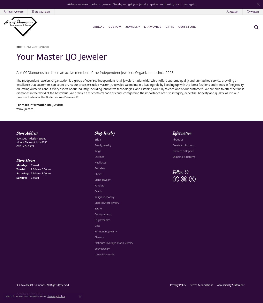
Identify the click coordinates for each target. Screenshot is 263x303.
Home (19, 46)
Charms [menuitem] (99, 237)
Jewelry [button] (133, 27)
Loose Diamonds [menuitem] (104, 254)
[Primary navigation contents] (145, 27)
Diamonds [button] (152, 27)
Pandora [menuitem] (99, 185)
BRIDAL (98, 27)
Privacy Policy (178, 285)
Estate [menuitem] (98, 208)
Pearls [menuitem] (98, 191)
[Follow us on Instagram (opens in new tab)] (184, 179)
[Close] (258, 4)
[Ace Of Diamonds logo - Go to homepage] (20, 27)
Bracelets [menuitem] (100, 168)
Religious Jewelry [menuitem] (104, 197)
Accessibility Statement (231, 285)
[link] (14, 12)
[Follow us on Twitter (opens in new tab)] (192, 179)
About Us (178, 139)
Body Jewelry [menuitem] (102, 248)
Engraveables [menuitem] (102, 220)
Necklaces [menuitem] (100, 162)
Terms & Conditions (201, 285)
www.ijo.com (24, 109)
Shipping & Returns (184, 157)
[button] (232, 12)
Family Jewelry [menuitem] (103, 145)
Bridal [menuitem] (98, 139)
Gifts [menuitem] (97, 226)
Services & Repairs (183, 151)
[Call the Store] (25, 146)
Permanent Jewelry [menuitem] (106, 231)
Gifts (170, 27)
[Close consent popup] (80, 296)
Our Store (187, 27)
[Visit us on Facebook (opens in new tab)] (176, 179)
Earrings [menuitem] (99, 157)
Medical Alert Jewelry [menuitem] (107, 203)
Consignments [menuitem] (103, 214)
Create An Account (183, 145)
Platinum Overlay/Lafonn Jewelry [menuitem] (114, 243)
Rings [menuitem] (98, 151)
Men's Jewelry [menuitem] (103, 180)
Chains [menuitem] (99, 174)
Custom (114, 27)
